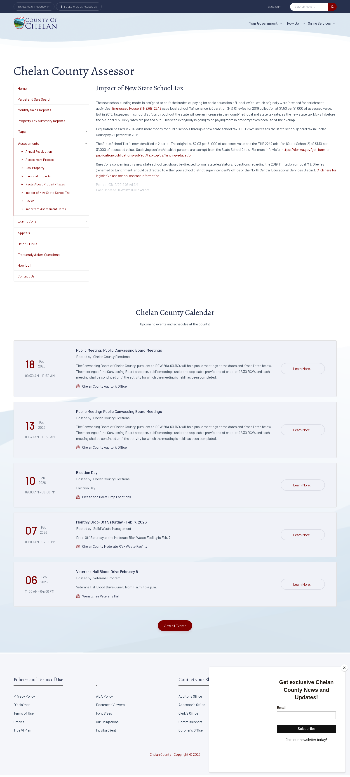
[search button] (332, 7)
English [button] (274, 6)
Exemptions (27, 223)
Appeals (24, 234)
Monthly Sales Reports (34, 111)
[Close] (344, 692)
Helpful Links (27, 245)
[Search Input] (309, 7)
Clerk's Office (188, 715)
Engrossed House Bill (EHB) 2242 (136, 110)
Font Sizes (104, 715)
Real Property (32, 169)
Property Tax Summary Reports (41, 122)
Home (22, 90)
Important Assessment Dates (43, 211)
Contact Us (26, 278)
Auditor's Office (190, 698)
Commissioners (190, 723)
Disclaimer (22, 706)
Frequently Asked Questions (39, 256)
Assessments (28, 145)
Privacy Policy (24, 698)
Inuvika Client (106, 732)
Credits (19, 723)
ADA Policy (104, 698)
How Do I (24, 267)
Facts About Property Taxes (42, 186)
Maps (22, 133)
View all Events (175, 627)
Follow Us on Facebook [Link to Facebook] (79, 6)
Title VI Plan (22, 732)
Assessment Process (37, 161)
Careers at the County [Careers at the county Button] (34, 6)
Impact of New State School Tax (45, 194)
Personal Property (35, 178)
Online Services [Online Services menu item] (321, 23)
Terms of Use (24, 715)
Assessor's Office (192, 706)
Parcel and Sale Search (34, 101)
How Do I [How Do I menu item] (296, 23)
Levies (27, 202)
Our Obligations (107, 723)
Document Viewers (110, 706)
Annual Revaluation (36, 153)
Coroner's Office (191, 732)
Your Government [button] (265, 23)
